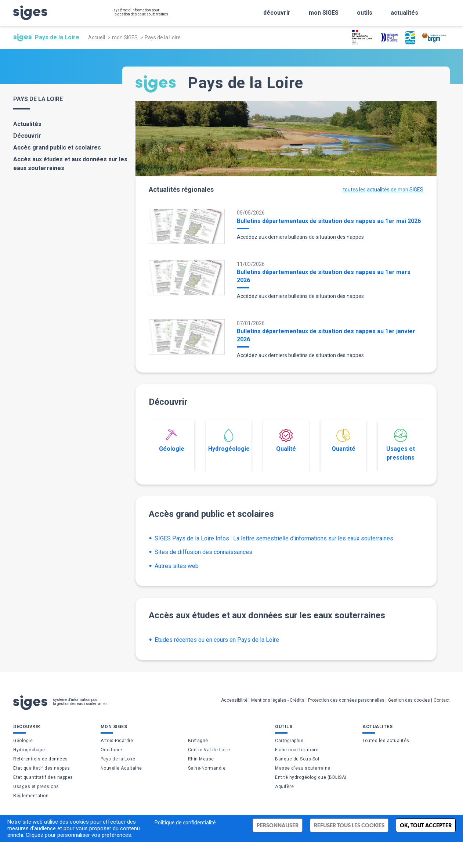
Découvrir (27, 135)
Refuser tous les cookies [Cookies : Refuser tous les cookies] (349, 825)
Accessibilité (234, 700)
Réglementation (30, 795)
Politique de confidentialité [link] (185, 822)
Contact (442, 700)
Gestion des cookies (409, 700)
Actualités (27, 123)
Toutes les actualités (385, 740)
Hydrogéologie (229, 440)
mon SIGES (125, 37)
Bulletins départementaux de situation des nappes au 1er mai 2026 (329, 220)
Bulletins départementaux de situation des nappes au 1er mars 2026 (323, 276)
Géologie (171, 440)
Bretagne (198, 740)
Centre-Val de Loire (209, 749)
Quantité (343, 440)
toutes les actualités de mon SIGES (383, 189)
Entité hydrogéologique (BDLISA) (311, 777)
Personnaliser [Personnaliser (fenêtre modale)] (278, 825)
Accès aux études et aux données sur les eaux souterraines (70, 164)
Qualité (286, 440)
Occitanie (111, 749)
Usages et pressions (400, 445)
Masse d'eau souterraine (302, 768)
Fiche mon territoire (296, 749)
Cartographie (289, 740)
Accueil (96, 37)
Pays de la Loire (118, 759)
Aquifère (284, 786)
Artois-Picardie (117, 740)
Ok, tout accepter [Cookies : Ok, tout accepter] (426, 825)
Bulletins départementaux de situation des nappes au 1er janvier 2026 (326, 335)
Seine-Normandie (207, 768)
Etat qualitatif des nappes (41, 768)
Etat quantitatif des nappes (43, 777)
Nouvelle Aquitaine (121, 768)
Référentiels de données (40, 759)
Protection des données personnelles (346, 700)
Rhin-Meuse (201, 759)
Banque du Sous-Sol (297, 759)
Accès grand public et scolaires (57, 147)
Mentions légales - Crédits (277, 700)
